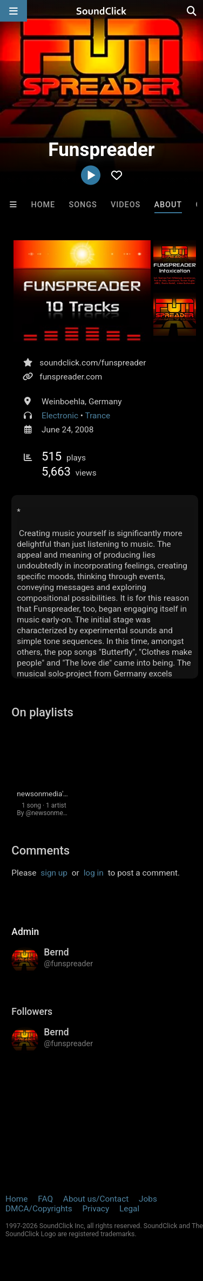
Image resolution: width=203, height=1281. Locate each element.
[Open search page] (192, 11)
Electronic (60, 416)
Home (43, 204)
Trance (98, 416)
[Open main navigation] (13, 11)
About (168, 204)
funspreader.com (70, 377)
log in (94, 873)
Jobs (148, 1199)
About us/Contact (95, 1199)
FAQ (45, 1199)
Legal (129, 1209)
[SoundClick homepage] (101, 11)
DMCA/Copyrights (38, 1209)
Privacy (95, 1209)
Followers (31, 1011)
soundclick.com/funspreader (92, 363)
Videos (125, 204)
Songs (83, 204)
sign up (53, 873)
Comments (40, 850)
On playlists (42, 712)
